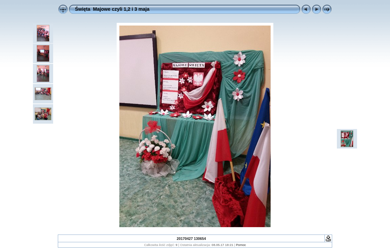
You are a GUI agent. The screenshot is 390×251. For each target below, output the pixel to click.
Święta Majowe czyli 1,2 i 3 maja (112, 9)
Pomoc (241, 245)
